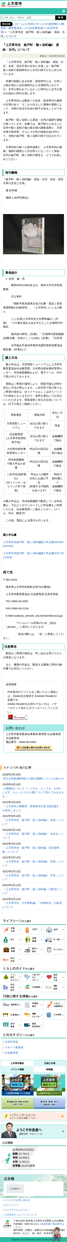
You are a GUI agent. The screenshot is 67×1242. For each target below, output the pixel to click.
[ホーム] (19, 23)
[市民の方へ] (35, 23)
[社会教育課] (36, 27)
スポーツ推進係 (14, 1047)
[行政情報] (52, 23)
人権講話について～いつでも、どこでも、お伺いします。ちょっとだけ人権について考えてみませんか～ (33, 792)
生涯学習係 (11, 1041)
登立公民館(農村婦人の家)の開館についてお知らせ (33, 778)
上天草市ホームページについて (20, 1215)
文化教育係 (11, 1052)
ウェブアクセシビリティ (17, 1210)
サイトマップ (11, 1205)
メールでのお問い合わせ (17, 1200)
